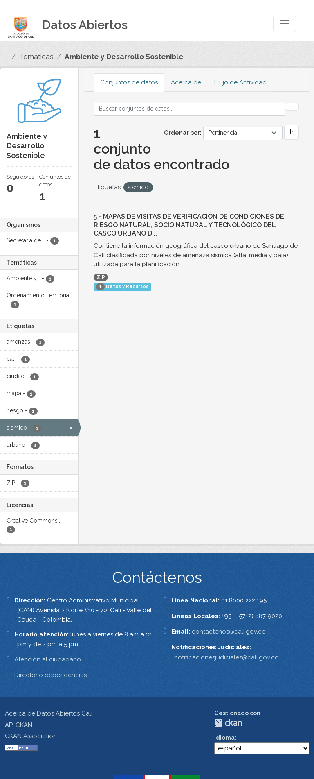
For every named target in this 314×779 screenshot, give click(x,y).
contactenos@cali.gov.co (229, 631)
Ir (291, 132)
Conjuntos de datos (129, 82)
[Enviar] (292, 106)
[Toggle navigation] (284, 24)
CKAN (228, 722)
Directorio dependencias (50, 675)
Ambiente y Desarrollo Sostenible (124, 56)
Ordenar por (182, 132)
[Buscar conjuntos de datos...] (190, 109)
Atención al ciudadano (47, 659)
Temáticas (36, 56)
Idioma (224, 737)
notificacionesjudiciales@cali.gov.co (226, 657)
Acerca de (186, 82)
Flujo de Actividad (240, 82)
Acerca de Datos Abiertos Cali (48, 713)
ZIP (100, 277)
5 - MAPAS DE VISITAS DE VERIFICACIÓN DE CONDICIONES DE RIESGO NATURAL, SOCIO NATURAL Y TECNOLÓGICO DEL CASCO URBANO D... (189, 225)
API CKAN (18, 725)
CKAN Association (31, 736)
